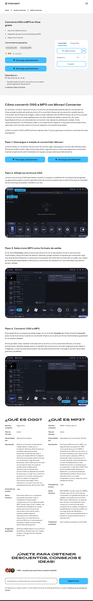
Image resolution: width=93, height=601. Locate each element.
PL (19, 78)
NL (16, 78)
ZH (24, 78)
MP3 (81, 57)
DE (11, 78)
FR (14, 78)
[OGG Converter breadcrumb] (36, 10)
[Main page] (12, 3)
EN (9, 78)
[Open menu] (86, 3)
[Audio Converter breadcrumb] (20, 10)
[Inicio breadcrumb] (7, 10)
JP (21, 78)
